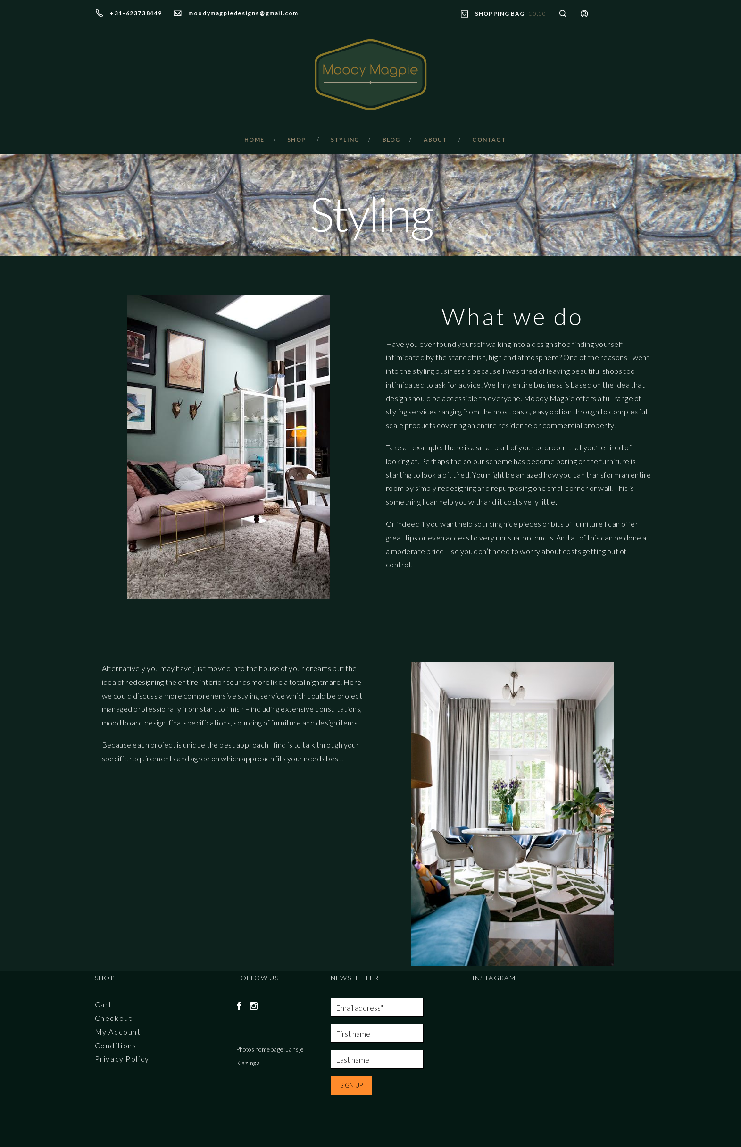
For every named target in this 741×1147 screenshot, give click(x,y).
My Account (118, 1031)
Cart (103, 1004)
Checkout (114, 1017)
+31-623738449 (136, 13)
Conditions (116, 1045)
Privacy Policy (122, 1058)
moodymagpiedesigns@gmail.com (243, 13)
